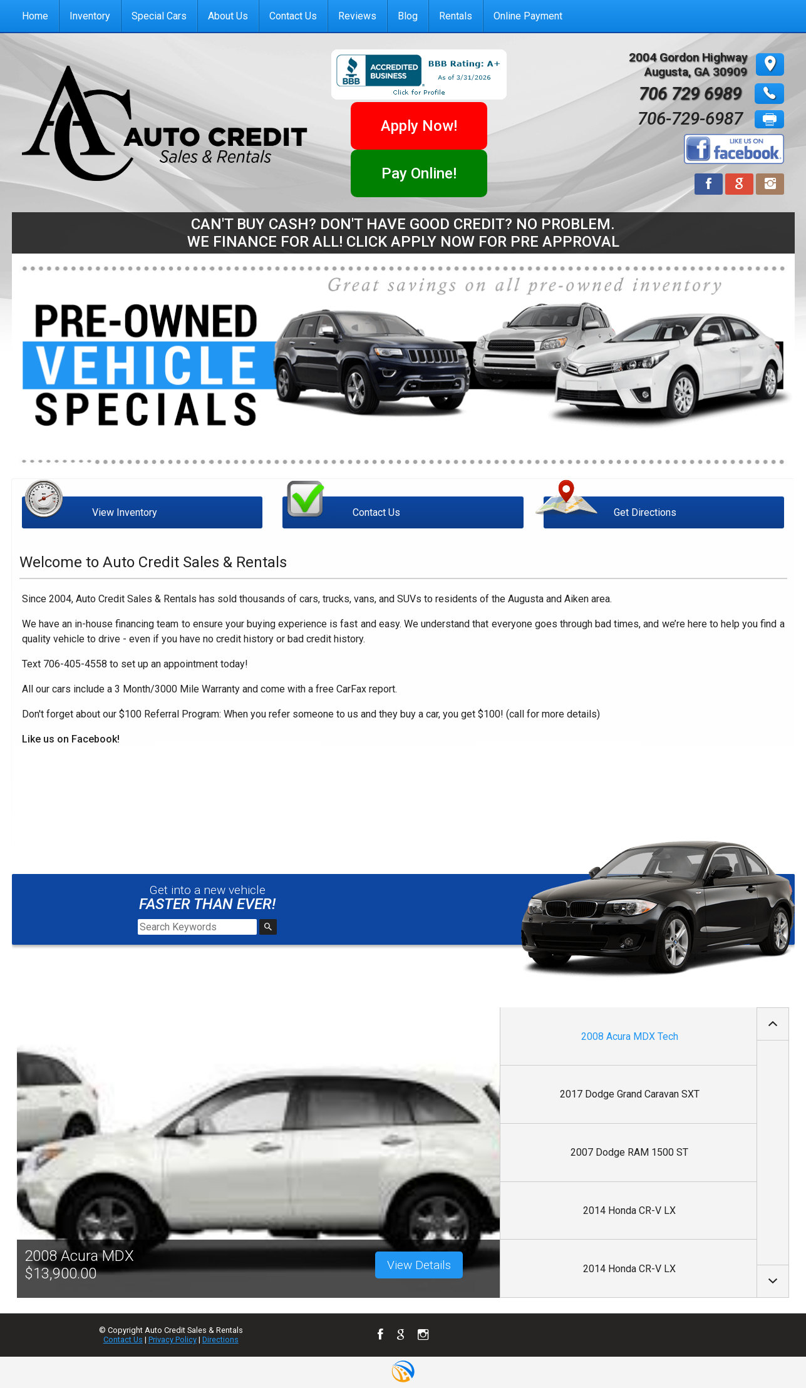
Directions (220, 1339)
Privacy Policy (172, 1339)
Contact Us (123, 1339)
